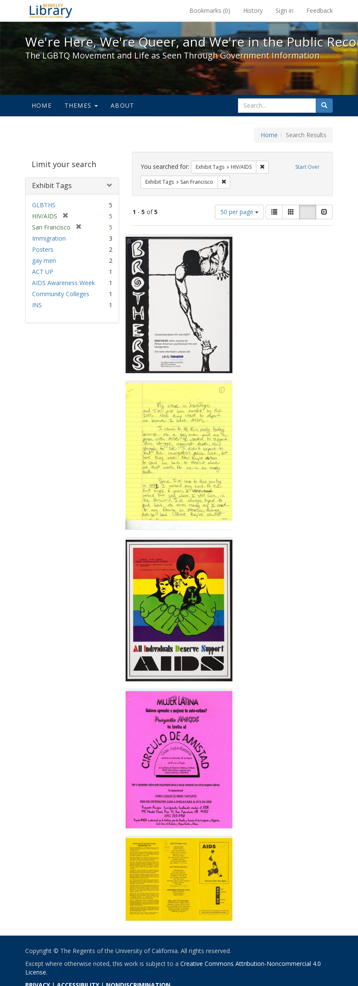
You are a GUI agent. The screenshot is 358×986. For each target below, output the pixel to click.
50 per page (239, 212)
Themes (81, 105)
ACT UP (42, 272)
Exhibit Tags (52, 185)
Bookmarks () (209, 10)
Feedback (319, 10)
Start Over (307, 167)
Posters (42, 249)
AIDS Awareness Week (63, 283)
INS (37, 305)
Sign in (284, 10)
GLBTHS (44, 205)
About (122, 105)
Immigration (49, 238)
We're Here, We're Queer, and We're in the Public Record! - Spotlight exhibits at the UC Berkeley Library (51, 10)
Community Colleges (60, 294)
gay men (44, 260)
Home (42, 105)
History (253, 10)
